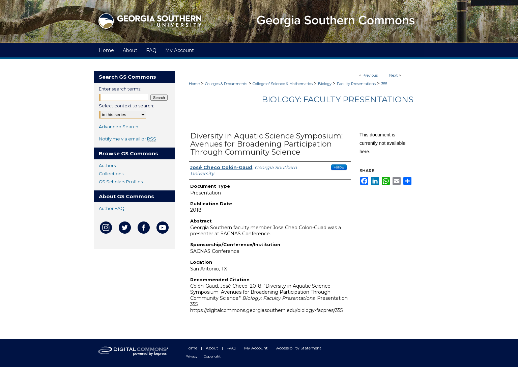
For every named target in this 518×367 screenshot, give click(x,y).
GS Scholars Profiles (121, 181)
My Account (256, 347)
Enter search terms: (120, 88)
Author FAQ (111, 208)
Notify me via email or (127, 138)
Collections (111, 173)
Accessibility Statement (298, 347)
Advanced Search (118, 126)
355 (384, 83)
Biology (325, 83)
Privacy (191, 356)
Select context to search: (126, 105)
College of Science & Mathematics (283, 83)
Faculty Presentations (356, 83)
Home (194, 83)
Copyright (212, 356)
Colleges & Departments (226, 83)
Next (393, 75)
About (212, 347)
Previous (370, 75)
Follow (339, 167)
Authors (107, 165)
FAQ (232, 347)
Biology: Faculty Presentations (337, 99)
